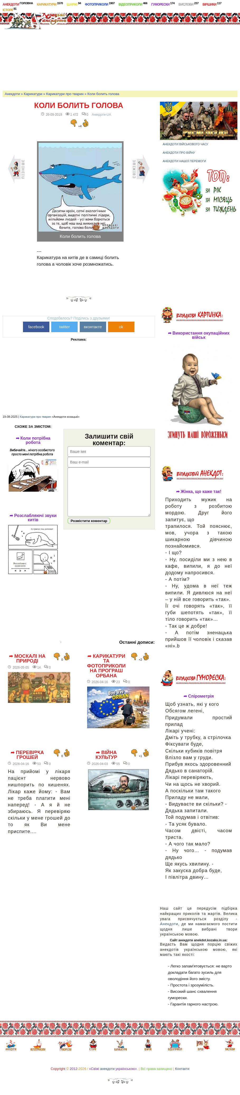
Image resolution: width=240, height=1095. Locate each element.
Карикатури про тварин (65, 94)
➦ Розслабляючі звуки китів (33, 518)
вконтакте (93, 327)
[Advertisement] (156, 49)
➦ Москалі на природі (27, 659)
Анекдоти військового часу (185, 144)
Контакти (182, 1069)
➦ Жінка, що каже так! (199, 492)
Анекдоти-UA (101, 114)
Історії (9, 9)
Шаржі (74, 4)
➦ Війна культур (106, 755)
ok (121, 327)
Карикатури (50, 4)
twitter (64, 327)
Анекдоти (18, 4)
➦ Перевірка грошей (27, 755)
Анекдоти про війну (179, 152)
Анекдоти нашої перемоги (184, 161)
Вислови (188, 4)
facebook (36, 327)
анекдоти (107, 1069)
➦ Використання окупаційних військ (199, 335)
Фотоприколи (100, 4)
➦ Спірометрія (198, 696)
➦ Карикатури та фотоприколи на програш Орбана (106, 666)
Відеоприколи (133, 4)
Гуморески (163, 4)
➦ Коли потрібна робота (33, 440)
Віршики (212, 4)
